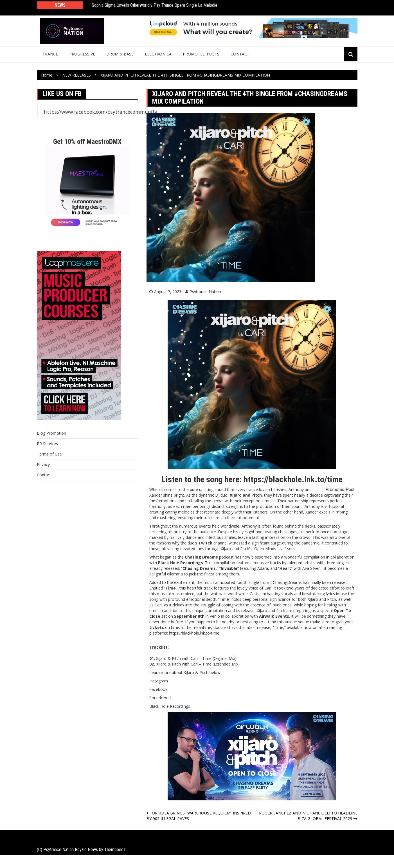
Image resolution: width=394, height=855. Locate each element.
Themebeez (115, 849)
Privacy (43, 464)
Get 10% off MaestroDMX (87, 142)
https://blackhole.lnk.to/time (293, 479)
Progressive (82, 54)
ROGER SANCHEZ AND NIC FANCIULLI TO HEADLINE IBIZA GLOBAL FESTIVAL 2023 (308, 815)
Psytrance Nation (205, 291)
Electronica (158, 54)
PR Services (47, 443)
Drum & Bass (120, 54)
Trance (50, 54)
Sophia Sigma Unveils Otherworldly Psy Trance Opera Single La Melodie (154, 5)
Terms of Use (49, 454)
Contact (240, 54)
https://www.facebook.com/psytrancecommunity (100, 111)
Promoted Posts (201, 54)
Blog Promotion (51, 433)
